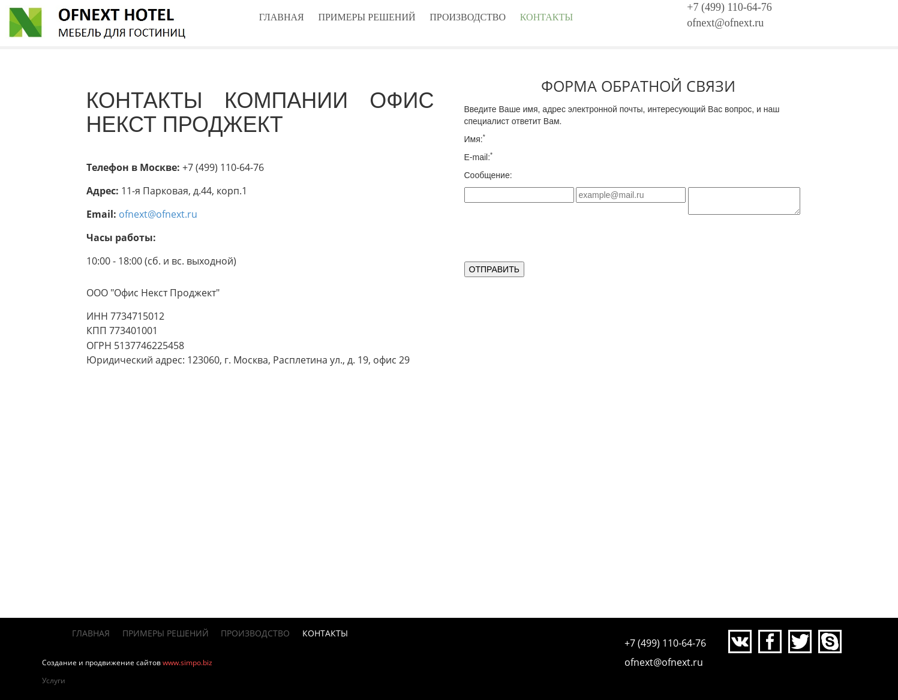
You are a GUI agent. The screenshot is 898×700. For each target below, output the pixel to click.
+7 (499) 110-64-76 (729, 7)
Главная (281, 17)
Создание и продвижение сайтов (101, 663)
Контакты (546, 17)
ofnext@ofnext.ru (725, 23)
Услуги (53, 680)
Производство (468, 17)
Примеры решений (366, 17)
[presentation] (555, 238)
